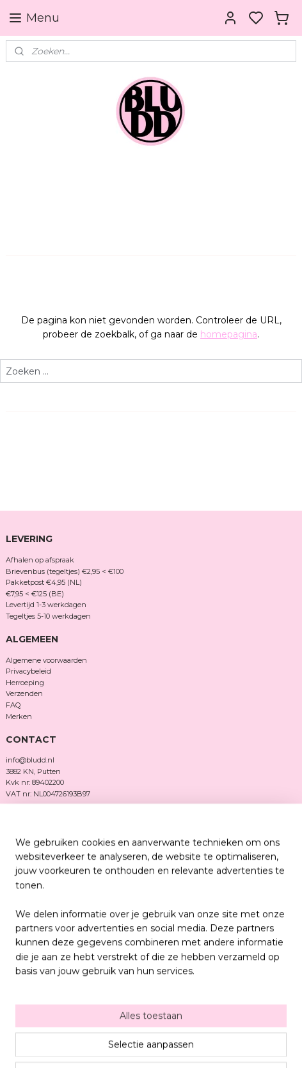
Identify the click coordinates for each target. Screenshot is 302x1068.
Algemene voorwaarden (46, 660)
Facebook (23, 848)
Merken (19, 716)
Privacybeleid (28, 671)
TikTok (17, 860)
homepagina (228, 334)
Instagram (23, 837)
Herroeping (25, 682)
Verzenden (24, 693)
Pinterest (21, 871)
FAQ (13, 704)
